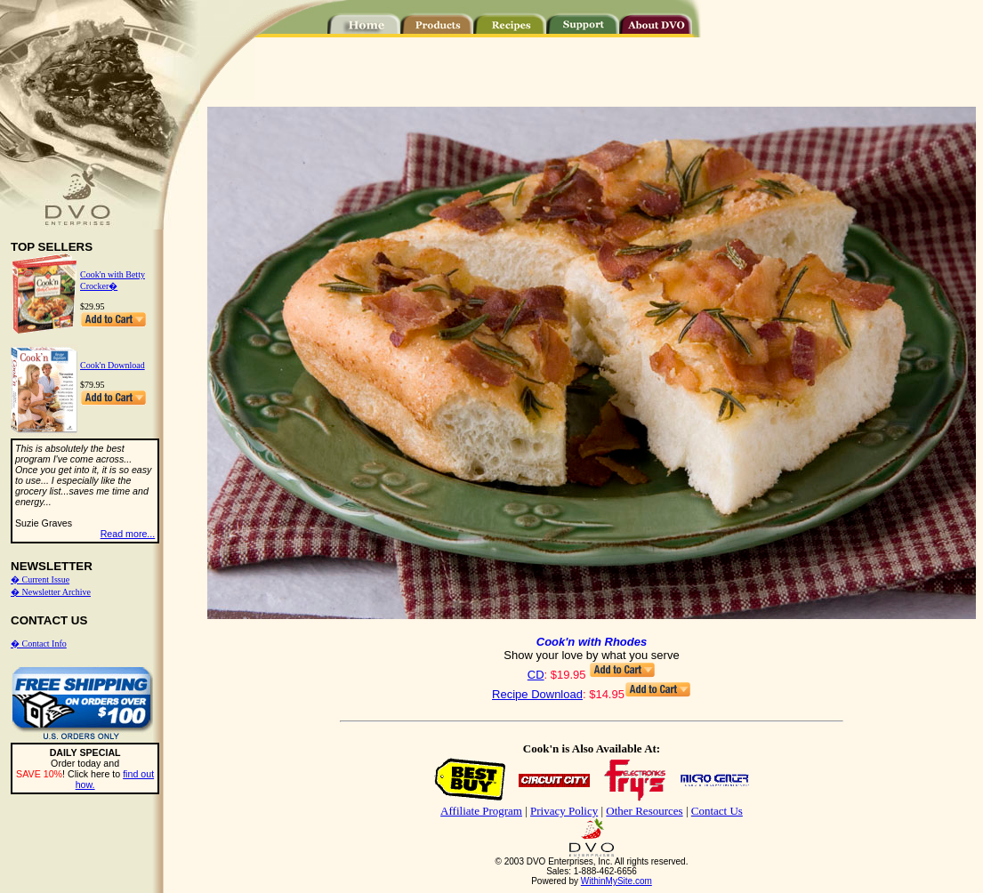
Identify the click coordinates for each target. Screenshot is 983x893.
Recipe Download (537, 694)
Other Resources (644, 810)
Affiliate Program (481, 810)
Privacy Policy (564, 810)
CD (536, 674)
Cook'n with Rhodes (591, 641)
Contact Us (717, 810)
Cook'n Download (112, 365)
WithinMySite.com (616, 881)
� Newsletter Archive (51, 592)
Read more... (128, 533)
